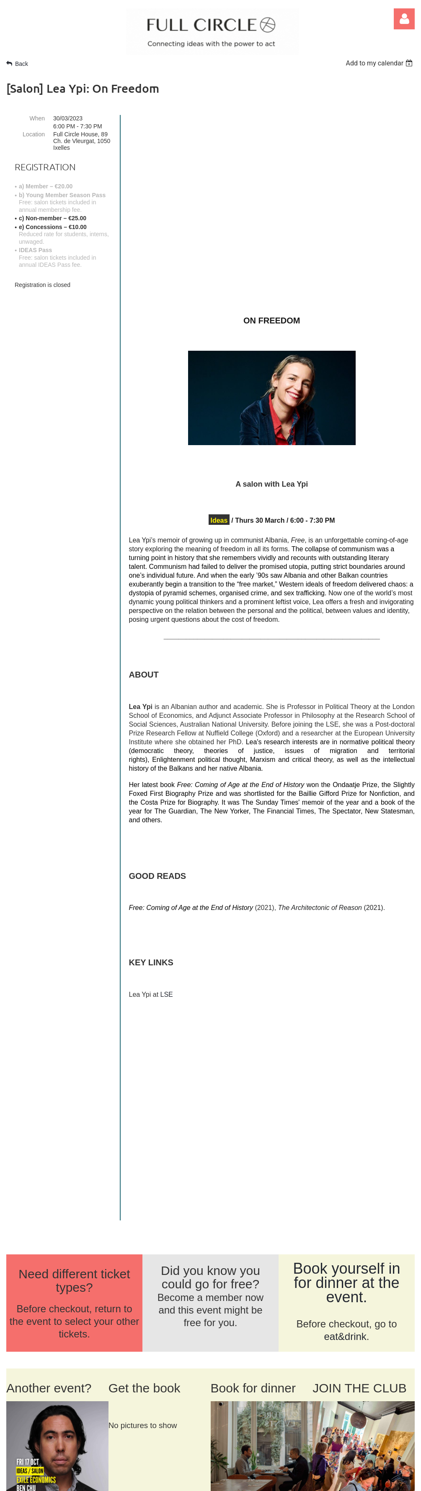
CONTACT (71, 1341)
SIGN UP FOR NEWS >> (345, 1427)
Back (21, 63)
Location (34, 134)
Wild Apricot (316, 1479)
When (37, 118)
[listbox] (380, 63)
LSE (166, 994)
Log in (404, 18)
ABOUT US (26, 1341)
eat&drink (345, 1123)
